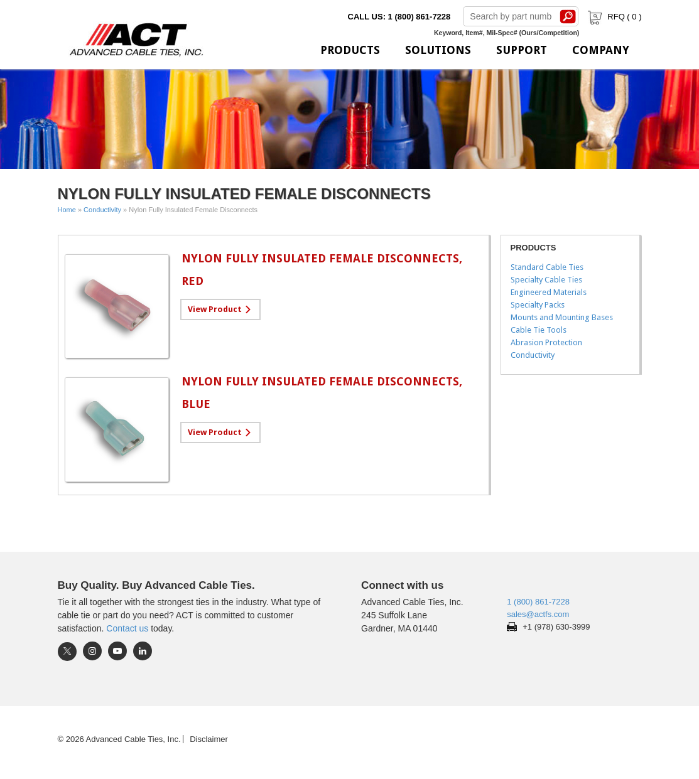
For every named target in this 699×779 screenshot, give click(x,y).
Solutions (438, 49)
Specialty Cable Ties (546, 279)
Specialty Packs (538, 304)
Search (568, 16)
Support (521, 49)
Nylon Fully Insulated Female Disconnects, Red (322, 269)
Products (350, 49)
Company (600, 49)
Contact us (127, 628)
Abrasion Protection (546, 342)
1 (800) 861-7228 (538, 601)
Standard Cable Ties (547, 267)
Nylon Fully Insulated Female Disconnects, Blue (322, 393)
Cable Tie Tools (538, 330)
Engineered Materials (549, 292)
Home (67, 209)
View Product (215, 309)
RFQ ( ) (613, 16)
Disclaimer (209, 739)
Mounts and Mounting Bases (562, 317)
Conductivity (102, 209)
